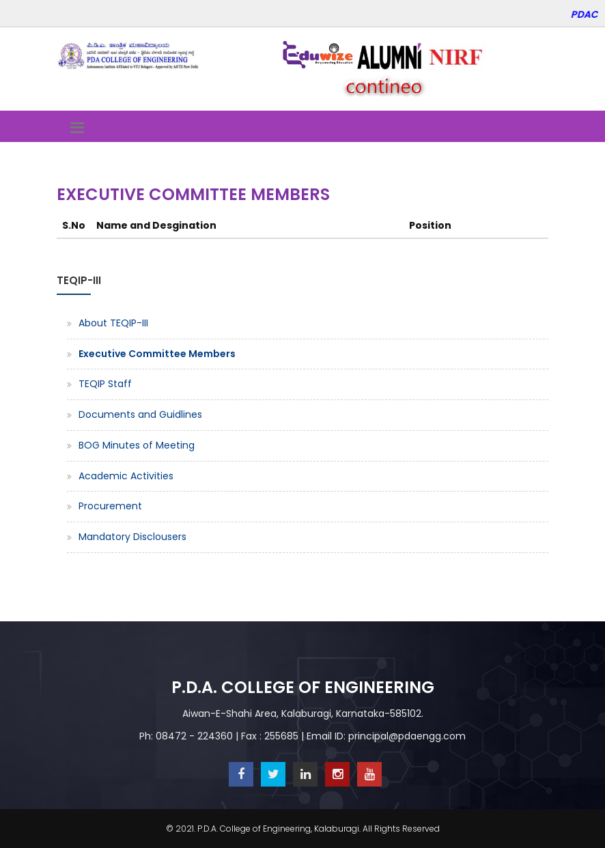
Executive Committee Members (157, 354)
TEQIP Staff (105, 384)
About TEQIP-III (113, 323)
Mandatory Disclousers (132, 536)
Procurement (110, 506)
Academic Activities (126, 476)
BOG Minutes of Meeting (137, 445)
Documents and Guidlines (140, 414)
